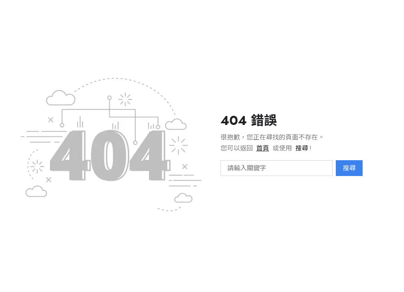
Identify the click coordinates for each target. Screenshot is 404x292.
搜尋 (349, 168)
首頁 (262, 148)
